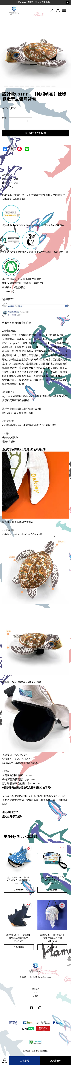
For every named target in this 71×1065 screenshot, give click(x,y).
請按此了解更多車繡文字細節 (18, 522)
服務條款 (27, 1051)
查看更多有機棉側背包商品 (16, 322)
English (35, 992)
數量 (4, 118)
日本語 (35, 996)
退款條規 (35, 1051)
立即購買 (24, 1060)
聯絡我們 (35, 989)
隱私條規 (44, 1051)
